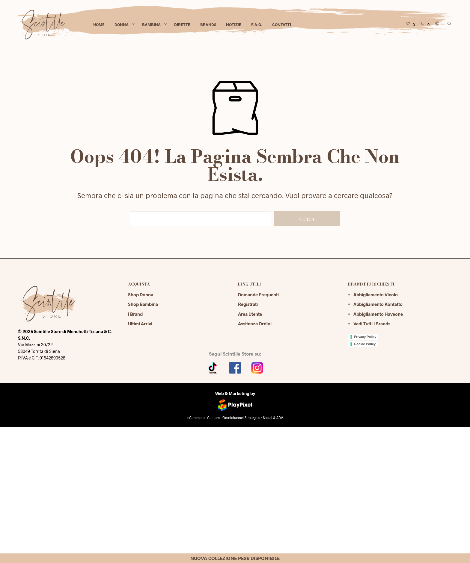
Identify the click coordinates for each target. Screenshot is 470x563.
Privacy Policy (365, 337)
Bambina (151, 24)
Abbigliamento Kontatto (378, 304)
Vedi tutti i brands (371, 323)
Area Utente (250, 314)
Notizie (233, 24)
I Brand (135, 314)
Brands (208, 24)
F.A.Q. (256, 24)
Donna (122, 24)
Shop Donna (140, 294)
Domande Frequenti (258, 294)
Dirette (182, 24)
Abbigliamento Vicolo (375, 294)
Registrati (248, 304)
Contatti (281, 24)
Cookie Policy (365, 344)
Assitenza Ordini (255, 323)
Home (99, 24)
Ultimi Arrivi (140, 323)
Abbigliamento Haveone (378, 314)
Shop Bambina (143, 304)
